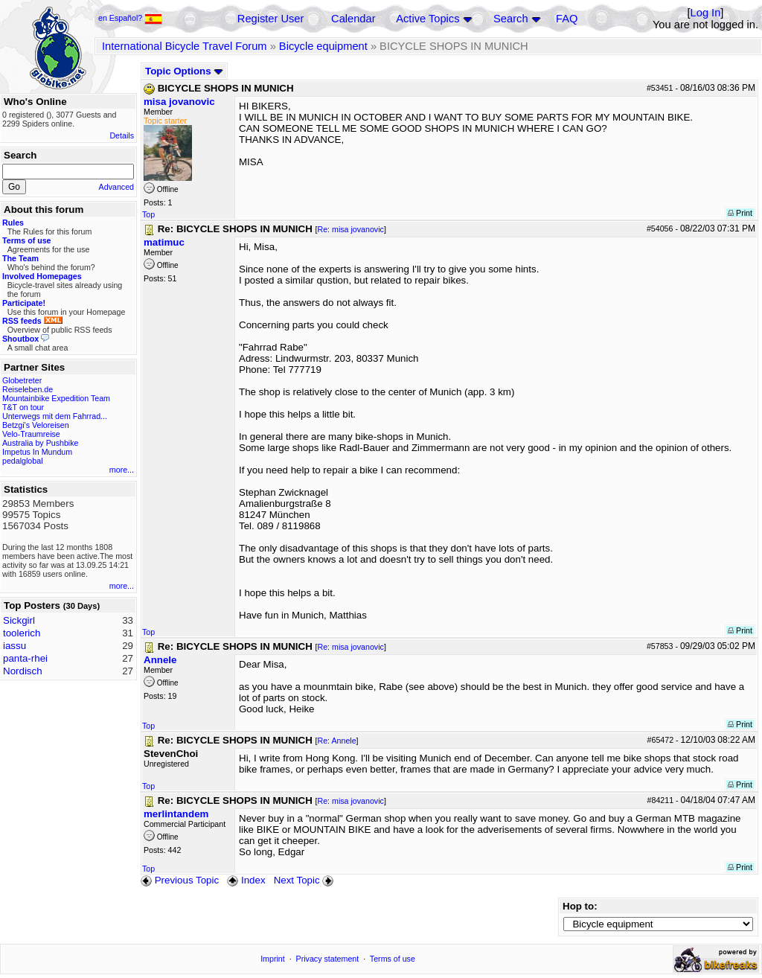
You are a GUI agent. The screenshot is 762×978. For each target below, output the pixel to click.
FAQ (566, 19)
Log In (706, 13)
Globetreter (22, 380)
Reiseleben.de (27, 389)
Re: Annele (336, 740)
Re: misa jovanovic (350, 229)
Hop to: (580, 906)
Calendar (353, 19)
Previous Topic (180, 880)
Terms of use (392, 958)
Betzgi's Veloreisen (35, 425)
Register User (270, 19)
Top (148, 214)
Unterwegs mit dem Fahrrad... (54, 416)
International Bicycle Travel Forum (184, 46)
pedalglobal (22, 460)
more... (121, 469)
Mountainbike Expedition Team (56, 398)
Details (121, 135)
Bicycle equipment (323, 46)
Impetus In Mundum (37, 451)
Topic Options (184, 71)
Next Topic (305, 880)
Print (740, 212)
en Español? (130, 17)
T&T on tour (23, 407)
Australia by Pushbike (40, 442)
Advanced (116, 186)
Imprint (272, 958)
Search (510, 19)
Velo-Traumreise (31, 433)
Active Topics (427, 19)
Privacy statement (327, 958)
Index (246, 880)
